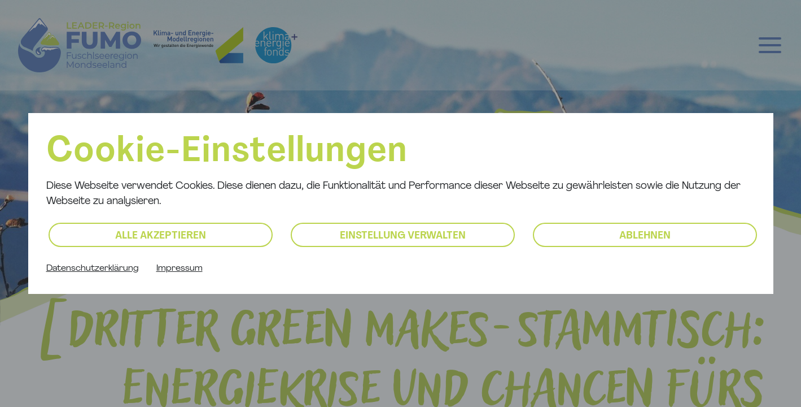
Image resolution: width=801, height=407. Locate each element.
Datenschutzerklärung (92, 268)
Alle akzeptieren (160, 236)
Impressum (179, 268)
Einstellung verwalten (403, 236)
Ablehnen (645, 236)
